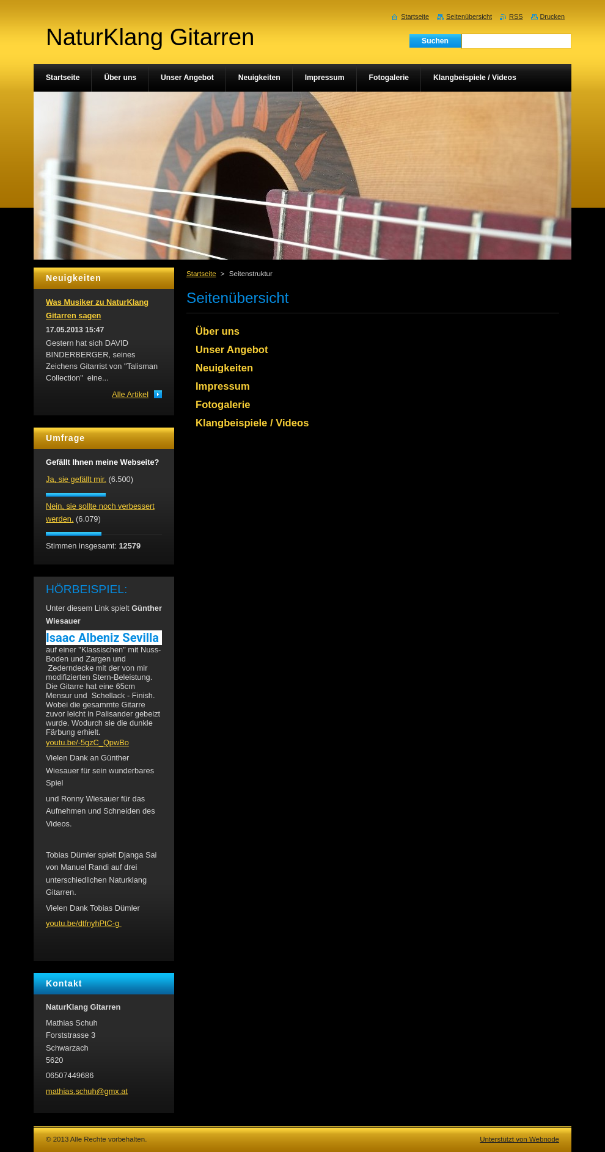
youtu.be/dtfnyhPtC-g (84, 923)
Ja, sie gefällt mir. (76, 479)
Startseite (201, 273)
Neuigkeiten (224, 368)
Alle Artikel (130, 394)
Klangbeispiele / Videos (252, 423)
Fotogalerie (223, 404)
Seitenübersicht (469, 16)
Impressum (223, 386)
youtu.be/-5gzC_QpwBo (87, 742)
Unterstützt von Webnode (519, 1139)
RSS (515, 16)
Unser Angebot (232, 349)
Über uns (218, 331)
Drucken (552, 16)
